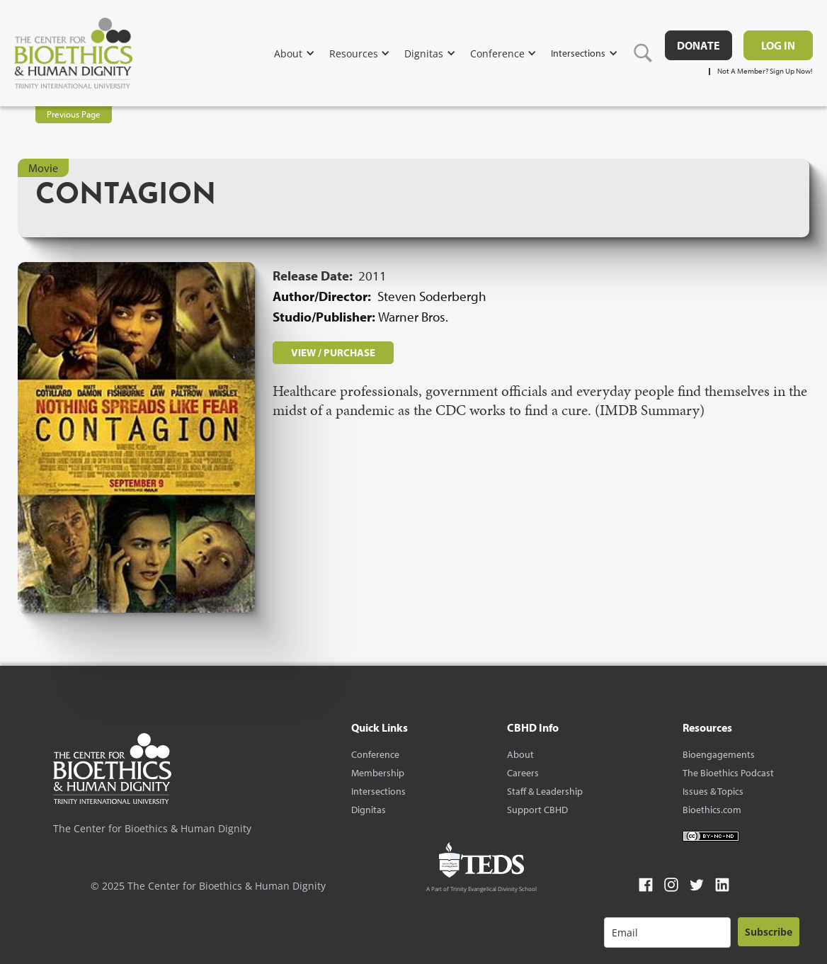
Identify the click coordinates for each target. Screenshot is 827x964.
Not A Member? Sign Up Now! (765, 71)
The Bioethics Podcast (728, 772)
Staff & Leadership (545, 791)
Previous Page (74, 114)
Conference (375, 754)
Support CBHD (537, 809)
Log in (778, 45)
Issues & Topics (713, 791)
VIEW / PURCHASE (333, 352)
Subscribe (768, 932)
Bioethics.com (712, 809)
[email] (667, 932)
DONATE (698, 45)
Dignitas (368, 809)
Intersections (378, 791)
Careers (523, 772)
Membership (377, 772)
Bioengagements (719, 754)
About (520, 754)
